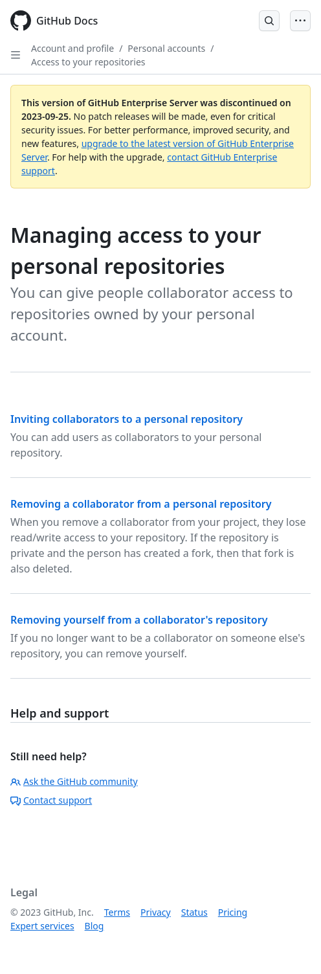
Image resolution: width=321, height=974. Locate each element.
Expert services (42, 926)
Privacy (155, 912)
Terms (117, 912)
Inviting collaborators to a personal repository (126, 419)
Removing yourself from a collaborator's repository (138, 620)
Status (194, 912)
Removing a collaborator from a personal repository (141, 504)
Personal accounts (166, 48)
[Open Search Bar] (269, 20)
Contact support (51, 800)
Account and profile (72, 48)
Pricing (232, 912)
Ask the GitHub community (74, 781)
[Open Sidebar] (15, 55)
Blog (94, 926)
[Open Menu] (300, 20)
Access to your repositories (88, 62)
